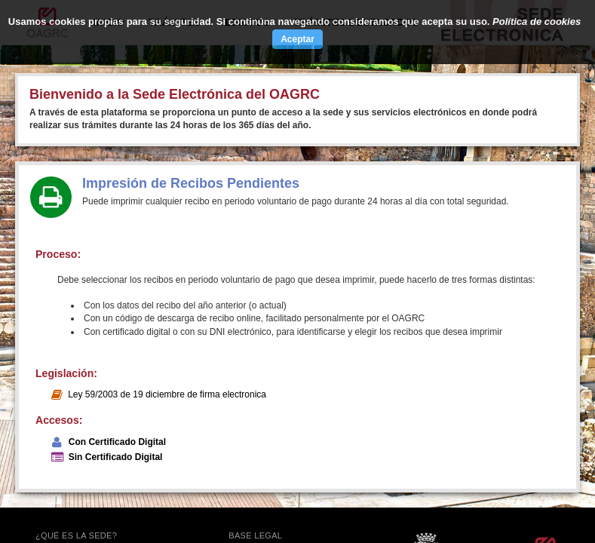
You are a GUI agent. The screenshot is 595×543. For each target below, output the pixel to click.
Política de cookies (536, 21)
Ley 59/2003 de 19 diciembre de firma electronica (167, 394)
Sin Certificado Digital (116, 457)
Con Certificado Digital (117, 442)
